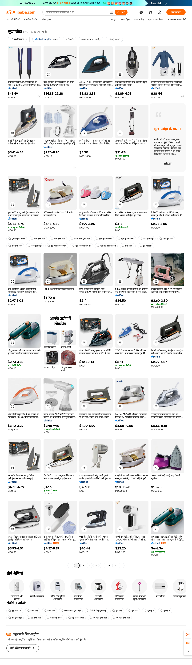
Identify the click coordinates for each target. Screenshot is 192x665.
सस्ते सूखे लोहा (146, 239)
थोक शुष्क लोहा (38, 239)
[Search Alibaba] (76, 12)
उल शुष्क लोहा (15, 618)
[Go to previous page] (70, 565)
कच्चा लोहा (32, 610)
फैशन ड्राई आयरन (54, 618)
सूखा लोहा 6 (128, 246)
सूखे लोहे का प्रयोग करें (81, 246)
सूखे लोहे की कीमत (16, 239)
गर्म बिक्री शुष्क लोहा (98, 618)
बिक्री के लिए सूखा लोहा (71, 610)
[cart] (150, 12)
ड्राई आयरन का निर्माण (57, 246)
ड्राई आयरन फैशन (76, 618)
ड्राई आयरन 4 (146, 246)
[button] (111, 12)
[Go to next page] (121, 565)
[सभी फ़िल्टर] (17, 39)
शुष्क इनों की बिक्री (104, 239)
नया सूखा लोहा (15, 246)
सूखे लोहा (117, 610)
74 (115, 565)
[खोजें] (121, 12)
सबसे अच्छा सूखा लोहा (80, 239)
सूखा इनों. (149, 610)
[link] (188, 634)
